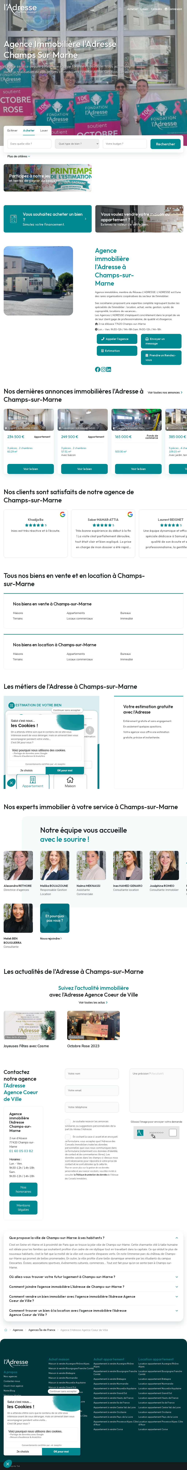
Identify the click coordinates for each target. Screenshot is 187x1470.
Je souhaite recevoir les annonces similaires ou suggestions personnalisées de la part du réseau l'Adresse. (90, 1125)
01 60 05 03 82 (21, 1151)
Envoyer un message (155, 341)
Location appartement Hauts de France (158, 1398)
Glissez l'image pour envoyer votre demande (156, 1121)
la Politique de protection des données (90, 1174)
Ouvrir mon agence (13, 1385)
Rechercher (165, 144)
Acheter (132, 9)
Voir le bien (30, 469)
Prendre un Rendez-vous (161, 357)
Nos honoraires (23, 1189)
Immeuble (126, 618)
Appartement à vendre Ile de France (111, 1402)
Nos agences (10, 1376)
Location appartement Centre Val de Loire (159, 1407)
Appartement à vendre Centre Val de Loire (115, 1407)
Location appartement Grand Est (155, 1393)
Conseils (156, 9)
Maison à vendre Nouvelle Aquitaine (67, 1382)
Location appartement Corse (153, 1429)
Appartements (76, 613)
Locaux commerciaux (80, 618)
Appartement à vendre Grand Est (110, 1393)
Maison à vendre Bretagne (62, 1373)
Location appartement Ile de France (156, 1402)
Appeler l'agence (114, 339)
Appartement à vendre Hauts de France (113, 1398)
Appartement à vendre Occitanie (110, 1412)
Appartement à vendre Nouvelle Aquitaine (115, 1388)
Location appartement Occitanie (154, 1412)
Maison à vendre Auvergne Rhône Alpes (69, 1363)
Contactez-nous (12, 1381)
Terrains (18, 618)
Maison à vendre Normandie (63, 1377)
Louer (144, 9)
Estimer (12, 130)
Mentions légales (23, 1207)
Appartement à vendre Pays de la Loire (113, 1416)
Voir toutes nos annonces (165, 393)
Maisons (18, 613)
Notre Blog (9, 1390)
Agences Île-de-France (41, 1330)
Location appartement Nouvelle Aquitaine (159, 1388)
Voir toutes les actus (93, 1003)
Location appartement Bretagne (154, 1379)
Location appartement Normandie (155, 1383)
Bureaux (125, 613)
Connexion (173, 9)
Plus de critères (19, 156)
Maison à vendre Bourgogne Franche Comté (71, 1368)
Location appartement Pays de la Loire (158, 1416)
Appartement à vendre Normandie (111, 1383)
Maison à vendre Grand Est (62, 1387)
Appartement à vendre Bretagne (110, 1379)
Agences (18, 1330)
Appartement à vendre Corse (108, 1429)
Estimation (110, 351)
